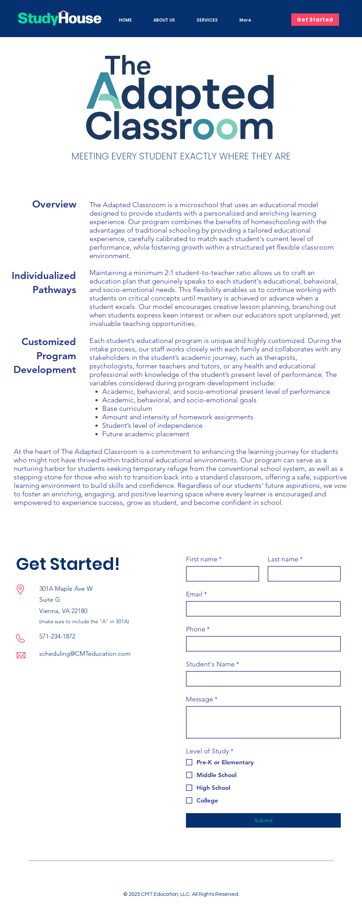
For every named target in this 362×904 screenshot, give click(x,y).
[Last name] (302, 574)
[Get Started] (315, 19)
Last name (285, 559)
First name (204, 559)
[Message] (263, 722)
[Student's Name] (261, 679)
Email (196, 594)
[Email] (261, 609)
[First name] (220, 574)
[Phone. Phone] (261, 644)
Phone (198, 629)
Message (201, 699)
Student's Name (212, 664)
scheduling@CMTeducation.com (84, 654)
